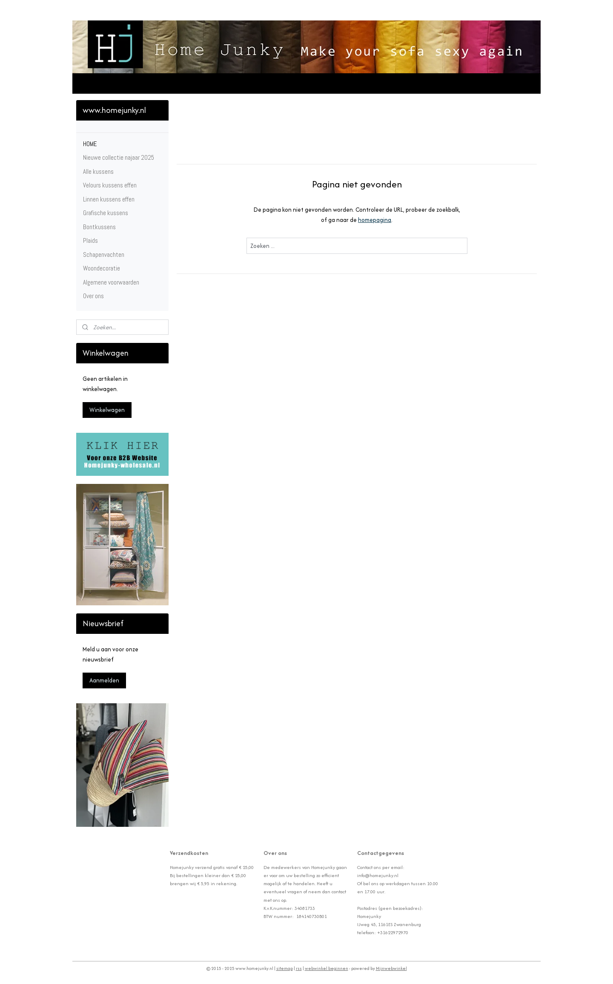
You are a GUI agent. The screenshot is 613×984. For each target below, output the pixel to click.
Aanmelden (104, 680)
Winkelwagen (107, 410)
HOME (90, 144)
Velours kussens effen (110, 185)
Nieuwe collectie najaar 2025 (118, 157)
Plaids (90, 240)
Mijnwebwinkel (391, 968)
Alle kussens (98, 171)
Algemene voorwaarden (111, 282)
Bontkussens (99, 227)
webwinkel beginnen (326, 968)
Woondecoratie (101, 268)
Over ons (93, 296)
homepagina (374, 220)
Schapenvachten (103, 254)
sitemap (284, 968)
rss (299, 968)
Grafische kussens (105, 213)
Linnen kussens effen (109, 199)
